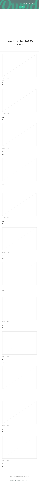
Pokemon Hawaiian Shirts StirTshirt (12, 228)
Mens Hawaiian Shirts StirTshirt (11, 337)
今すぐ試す (22, 6)
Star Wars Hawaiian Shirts (9, 191)
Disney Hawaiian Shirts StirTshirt (11, 155)
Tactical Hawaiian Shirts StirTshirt (11, 374)
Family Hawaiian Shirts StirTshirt (11, 82)
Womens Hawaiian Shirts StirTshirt (12, 301)
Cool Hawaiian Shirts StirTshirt (11, 264)
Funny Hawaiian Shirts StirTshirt (11, 446)
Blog (3, 10)
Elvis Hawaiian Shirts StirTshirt (11, 119)
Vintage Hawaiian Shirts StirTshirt (11, 410)
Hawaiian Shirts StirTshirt (9, 483)
